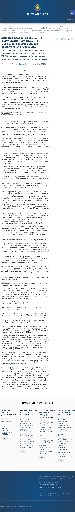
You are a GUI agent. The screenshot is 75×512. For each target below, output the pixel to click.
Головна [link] (4, 27)
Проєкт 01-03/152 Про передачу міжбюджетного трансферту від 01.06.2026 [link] (8, 430)
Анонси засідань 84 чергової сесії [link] (8, 421)
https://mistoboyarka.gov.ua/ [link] (17, 364)
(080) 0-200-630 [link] (44, 488)
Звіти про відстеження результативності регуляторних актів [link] (34, 27)
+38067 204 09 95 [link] (55, 488)
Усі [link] (4, 438)
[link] (72, 12)
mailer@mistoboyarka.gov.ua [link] (48, 484)
